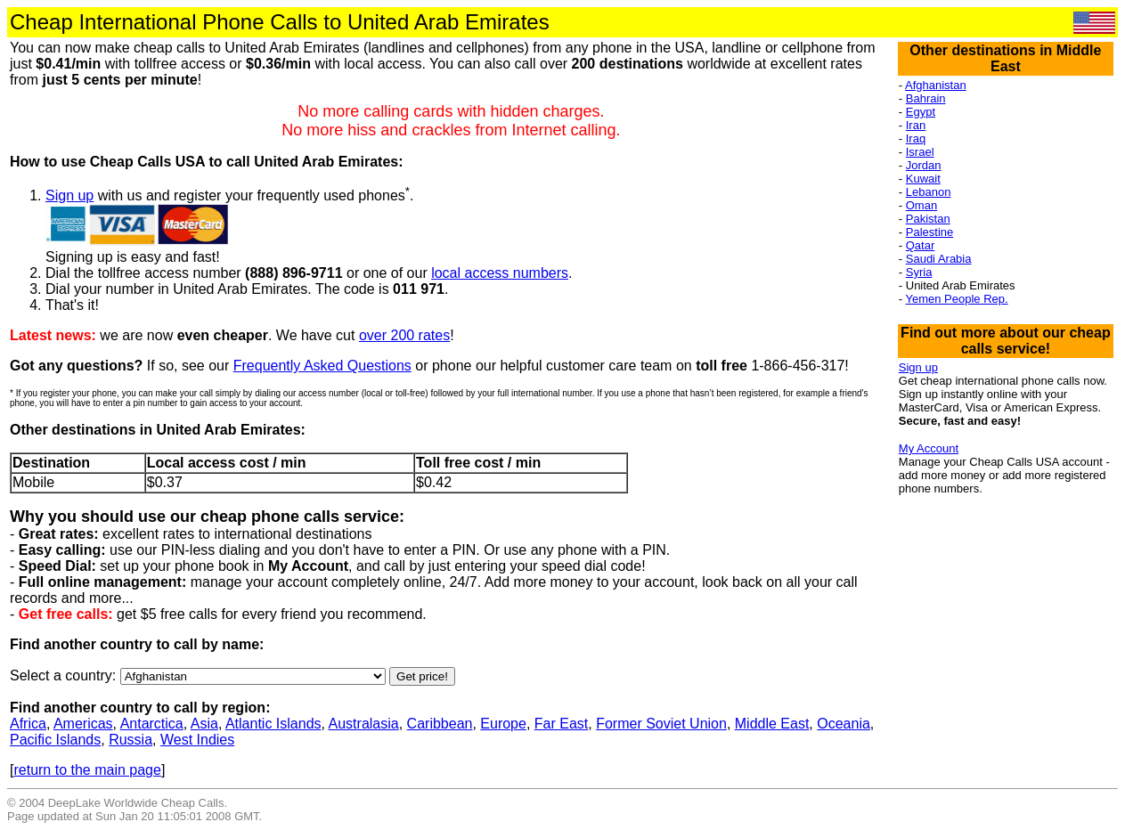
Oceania (843, 723)
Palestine (929, 232)
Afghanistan (935, 85)
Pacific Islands (55, 739)
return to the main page (86, 769)
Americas (83, 723)
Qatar (920, 245)
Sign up (69, 195)
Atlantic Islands (273, 723)
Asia (204, 723)
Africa (28, 723)
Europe (503, 723)
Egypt (920, 111)
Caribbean (440, 723)
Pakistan (928, 218)
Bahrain (926, 98)
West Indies (197, 739)
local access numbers (499, 273)
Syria (919, 272)
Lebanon (928, 192)
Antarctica (151, 723)
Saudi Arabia (939, 258)
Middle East (772, 723)
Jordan (924, 165)
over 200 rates (404, 335)
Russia (130, 739)
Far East (561, 723)
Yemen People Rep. (957, 298)
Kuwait (923, 178)
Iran (915, 125)
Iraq (915, 138)
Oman (921, 205)
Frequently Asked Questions (322, 365)
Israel (920, 152)
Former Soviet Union (661, 723)
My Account (928, 448)
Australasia (364, 723)
